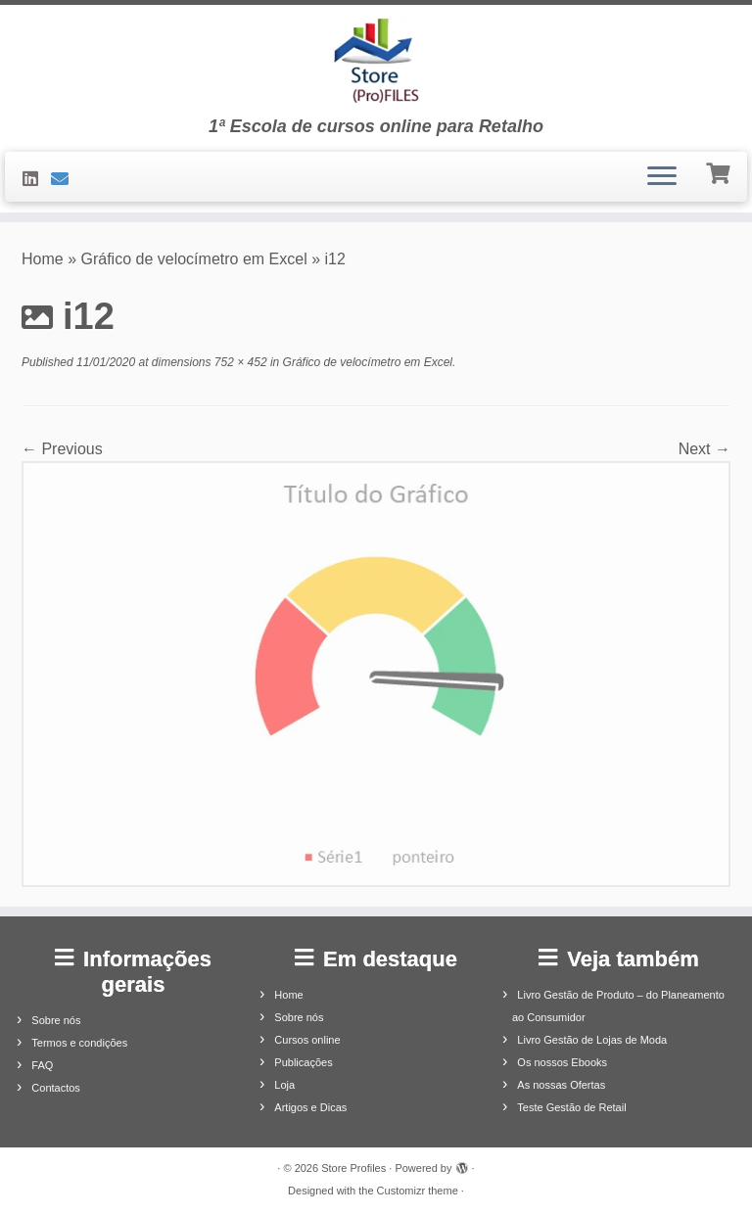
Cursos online (307, 1040)
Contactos (55, 1088)
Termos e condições (79, 1043)
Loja (284, 1085)
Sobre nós (55, 1020)
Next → (704, 449)
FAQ (42, 1065)
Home (43, 259)
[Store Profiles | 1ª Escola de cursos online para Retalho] (376, 61)
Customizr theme (417, 1190)
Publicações (303, 1062)
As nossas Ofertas (561, 1085)
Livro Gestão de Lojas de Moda (592, 1040)
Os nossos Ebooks (562, 1062)
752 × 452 (239, 362)
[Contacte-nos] (66, 179)
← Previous (62, 449)
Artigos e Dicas (310, 1107)
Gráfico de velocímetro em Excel (194, 259)
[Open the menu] (662, 177)
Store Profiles (353, 1168)
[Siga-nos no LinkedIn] (37, 179)
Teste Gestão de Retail (571, 1107)
